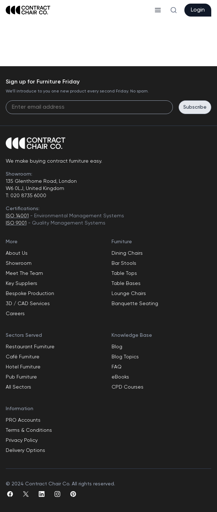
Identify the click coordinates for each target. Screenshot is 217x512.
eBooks (120, 377)
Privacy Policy (22, 440)
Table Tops (124, 273)
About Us (17, 253)
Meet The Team (24, 273)
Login (198, 10)
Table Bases (126, 283)
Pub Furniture (21, 377)
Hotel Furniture (23, 367)
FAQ (117, 367)
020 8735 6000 (27, 195)
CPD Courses (127, 387)
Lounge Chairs (129, 293)
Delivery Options (25, 450)
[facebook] (10, 494)
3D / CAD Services (28, 303)
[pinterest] (73, 494)
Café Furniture (22, 356)
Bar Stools (124, 263)
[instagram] (57, 494)
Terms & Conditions (29, 430)
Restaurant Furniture (30, 346)
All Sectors (18, 387)
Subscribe (195, 107)
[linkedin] (41, 494)
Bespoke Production (30, 293)
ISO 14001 (17, 215)
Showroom (19, 263)
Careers (15, 313)
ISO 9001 (16, 223)
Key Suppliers (21, 283)
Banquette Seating (135, 303)
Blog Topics (125, 356)
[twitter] (26, 494)
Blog (117, 346)
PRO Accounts (23, 420)
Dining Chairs (127, 253)
